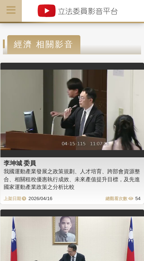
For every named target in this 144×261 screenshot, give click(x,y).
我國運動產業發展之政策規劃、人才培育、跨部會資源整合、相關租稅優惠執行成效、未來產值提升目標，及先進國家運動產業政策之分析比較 (72, 179)
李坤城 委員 (20, 163)
